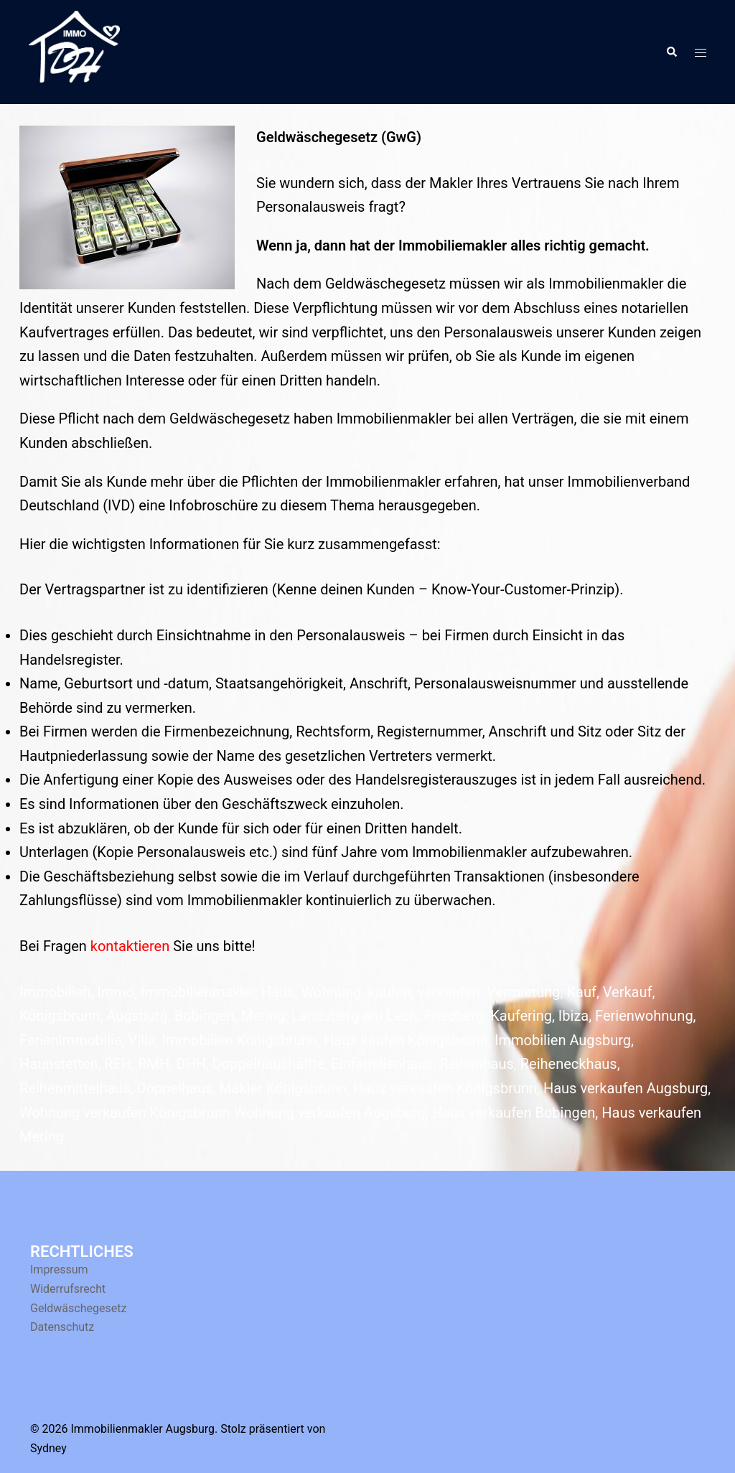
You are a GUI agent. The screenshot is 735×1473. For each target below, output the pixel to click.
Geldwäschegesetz (78, 1308)
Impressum (59, 1269)
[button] (671, 51)
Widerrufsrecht (68, 1289)
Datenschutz (62, 1327)
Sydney (48, 1448)
